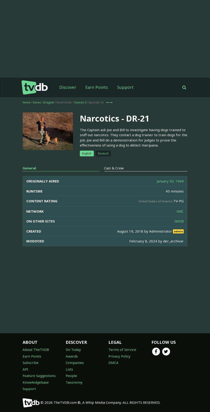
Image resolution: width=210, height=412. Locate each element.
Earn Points (96, 87)
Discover (67, 87)
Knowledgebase (36, 382)
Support (125, 87)
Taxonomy (74, 382)
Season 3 (80, 102)
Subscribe (31, 362)
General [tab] (29, 168)
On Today (73, 349)
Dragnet (48, 102)
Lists (69, 369)
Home (26, 102)
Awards (72, 356)
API (25, 369)
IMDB (179, 221)
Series (37, 102)
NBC (180, 211)
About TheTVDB (36, 349)
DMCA (113, 362)
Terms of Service (122, 349)
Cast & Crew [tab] (114, 168)
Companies (75, 362)
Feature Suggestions (39, 375)
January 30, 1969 (170, 181)
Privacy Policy (119, 356)
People (71, 375)
